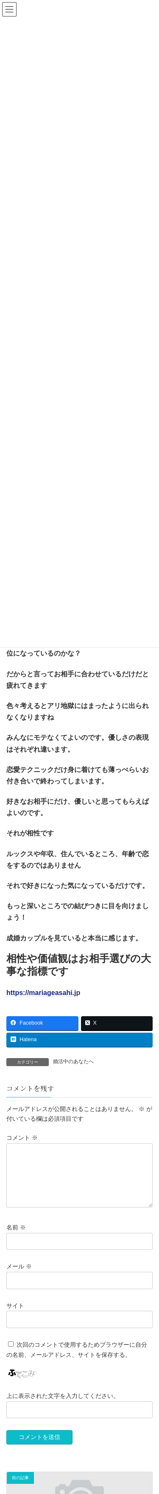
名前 (16, 1238)
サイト (15, 1315)
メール (19, 1276)
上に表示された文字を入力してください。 (62, 1406)
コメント (22, 1138)
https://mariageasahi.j (41, 992)
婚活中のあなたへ (73, 1061)
